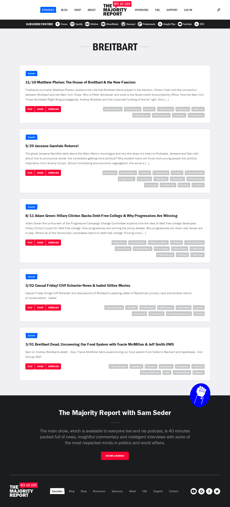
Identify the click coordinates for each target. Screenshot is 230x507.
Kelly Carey (183, 109)
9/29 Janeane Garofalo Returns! (52, 146)
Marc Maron (161, 178)
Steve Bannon (197, 115)
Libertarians (145, 178)
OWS (168, 372)
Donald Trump (161, 172)
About (91, 10)
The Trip (199, 313)
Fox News (178, 172)
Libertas (199, 307)
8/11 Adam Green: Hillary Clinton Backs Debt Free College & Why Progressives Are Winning (101, 215)
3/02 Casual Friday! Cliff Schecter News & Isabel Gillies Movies (77, 285)
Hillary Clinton (166, 109)
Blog (64, 10)
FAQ (157, 10)
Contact (173, 491)
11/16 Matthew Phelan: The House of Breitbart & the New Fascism (80, 82)
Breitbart (150, 109)
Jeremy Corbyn (127, 178)
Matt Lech (198, 109)
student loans (169, 185)
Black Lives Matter (159, 242)
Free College (162, 248)
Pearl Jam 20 (157, 313)
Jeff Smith (198, 366)
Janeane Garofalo (195, 172)
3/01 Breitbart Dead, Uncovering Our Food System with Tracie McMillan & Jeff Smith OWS (99, 344)
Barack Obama (133, 109)
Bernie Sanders (128, 172)
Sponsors (141, 10)
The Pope (185, 185)
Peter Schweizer (162, 115)
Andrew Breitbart (113, 109)
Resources (99, 491)
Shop (77, 10)
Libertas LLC (140, 313)
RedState (183, 254)
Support (171, 10)
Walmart (199, 372)
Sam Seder (180, 115)
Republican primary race (179, 313)
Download (53, 109)
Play (30, 109)
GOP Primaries (166, 307)
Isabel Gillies (184, 307)
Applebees (137, 366)
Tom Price (199, 185)
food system (183, 366)
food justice (167, 366)
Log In (188, 10)
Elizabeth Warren (143, 248)
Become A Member (115, 455)
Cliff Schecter (148, 307)
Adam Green (120, 242)
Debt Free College (195, 242)
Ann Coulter (110, 172)
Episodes (48, 10)
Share (40, 109)
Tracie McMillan (183, 372)
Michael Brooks (142, 115)
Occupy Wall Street (151, 372)
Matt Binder (178, 178)
